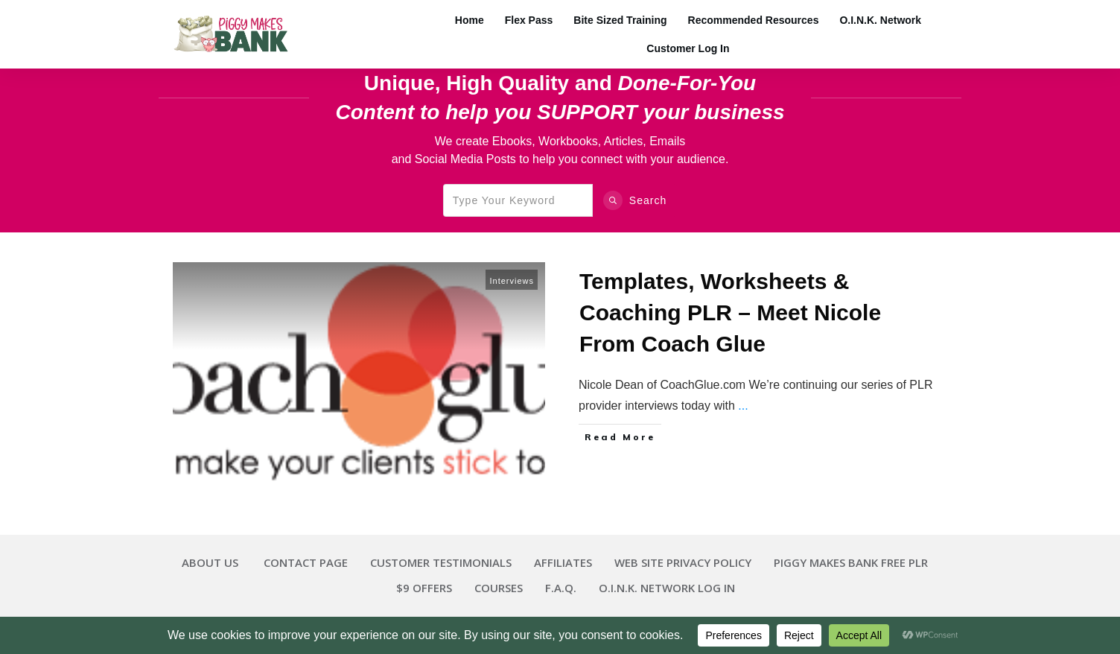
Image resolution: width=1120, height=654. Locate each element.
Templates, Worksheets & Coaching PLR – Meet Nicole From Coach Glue (730, 312)
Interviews (511, 280)
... (743, 405)
